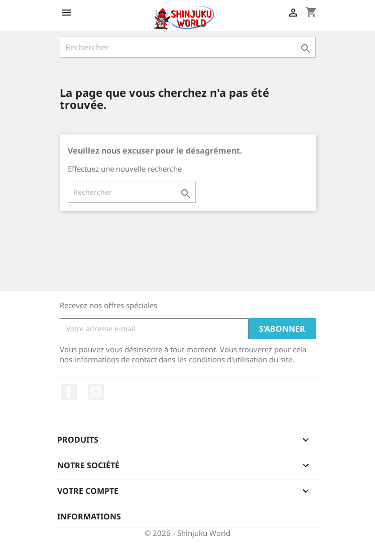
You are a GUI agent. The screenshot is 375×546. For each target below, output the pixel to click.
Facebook (69, 392)
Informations (89, 516)
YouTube (96, 392)
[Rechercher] (188, 47)
